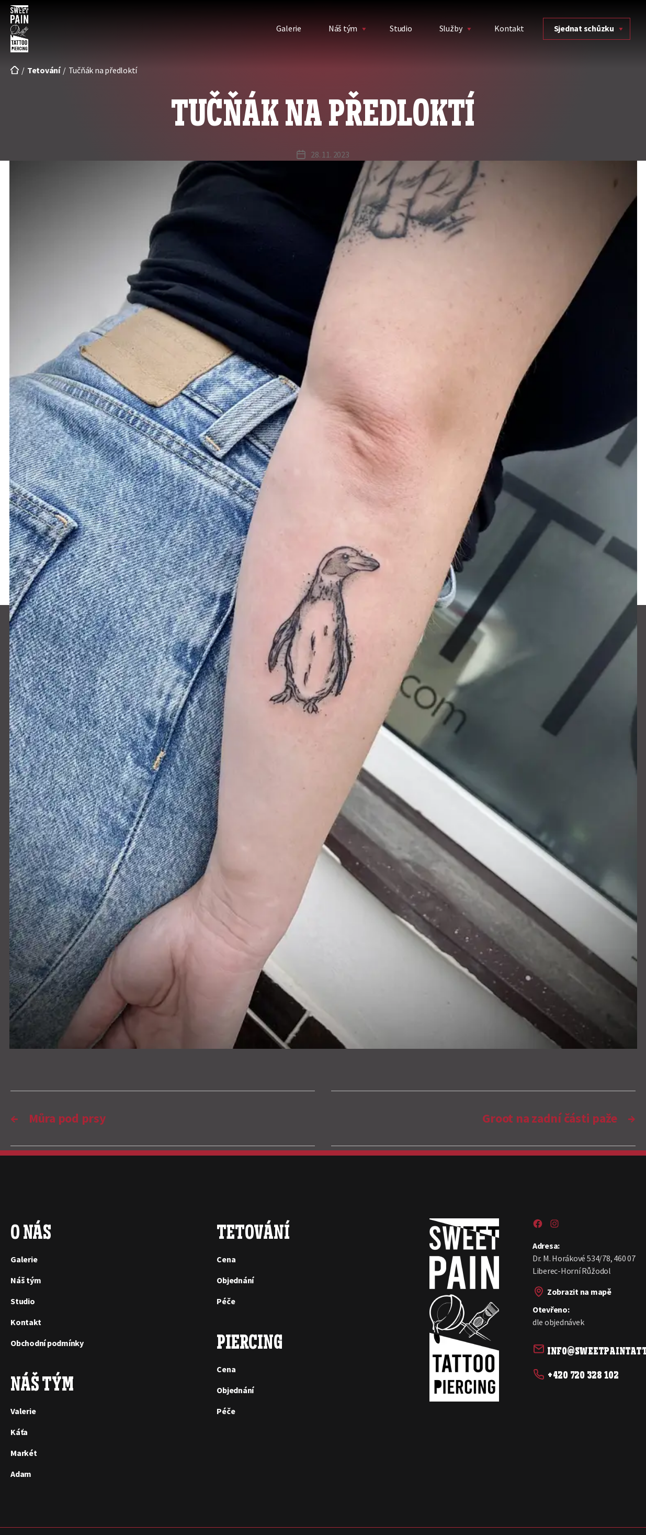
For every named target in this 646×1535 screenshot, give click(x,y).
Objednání (235, 1280)
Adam (20, 1474)
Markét (23, 1453)
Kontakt (509, 28)
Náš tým (342, 28)
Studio (401, 28)
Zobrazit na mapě (579, 1291)
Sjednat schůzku (584, 28)
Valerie (23, 1411)
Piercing (249, 1340)
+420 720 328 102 (583, 1373)
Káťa (19, 1432)
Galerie (288, 28)
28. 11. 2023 (330, 154)
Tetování (253, 1230)
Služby (450, 28)
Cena (226, 1259)
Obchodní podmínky (47, 1343)
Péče (226, 1301)
